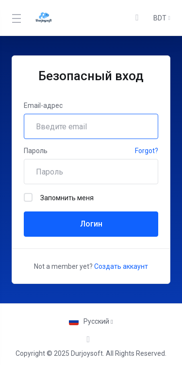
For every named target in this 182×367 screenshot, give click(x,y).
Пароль (36, 151)
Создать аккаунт (121, 266)
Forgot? (146, 151)
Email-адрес (43, 105)
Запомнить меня (59, 197)
